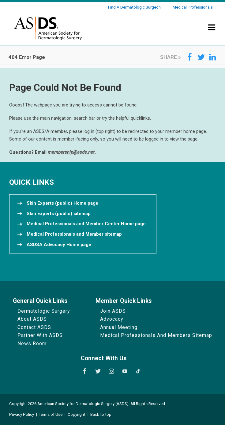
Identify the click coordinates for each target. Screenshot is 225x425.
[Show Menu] (212, 31)
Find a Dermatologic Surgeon (134, 7)
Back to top (100, 414)
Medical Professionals (193, 7)
